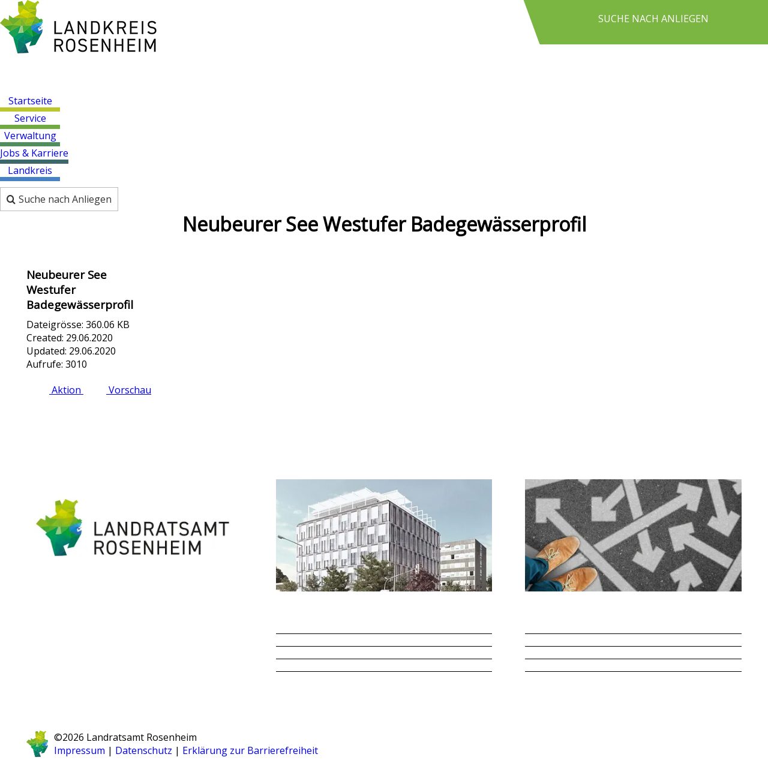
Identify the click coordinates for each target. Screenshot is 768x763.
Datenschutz (143, 750)
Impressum (79, 750)
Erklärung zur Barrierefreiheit (249, 750)
